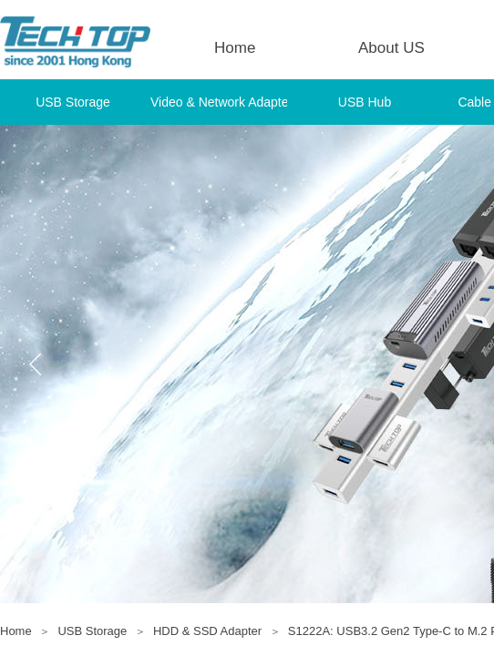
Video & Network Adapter (218, 102)
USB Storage (73, 102)
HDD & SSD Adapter (207, 631)
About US (391, 47)
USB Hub (364, 102)
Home (234, 47)
